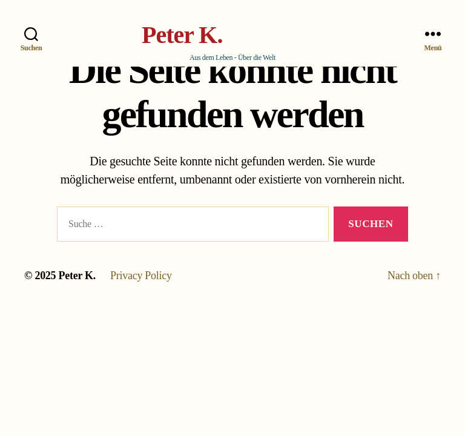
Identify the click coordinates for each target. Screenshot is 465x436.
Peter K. (182, 35)
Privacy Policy (141, 275)
